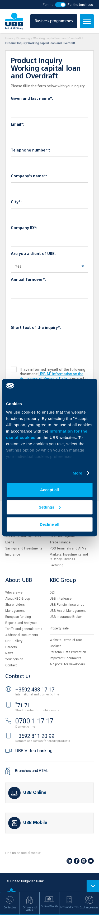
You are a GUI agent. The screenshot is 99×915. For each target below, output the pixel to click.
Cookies (56, 646)
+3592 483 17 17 (34, 689)
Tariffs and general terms (23, 629)
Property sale (59, 628)
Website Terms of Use (66, 640)
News (9, 653)
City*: (16, 202)
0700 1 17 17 (34, 721)
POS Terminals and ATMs (68, 548)
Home (9, 38)
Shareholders (15, 604)
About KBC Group (17, 598)
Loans (9, 542)
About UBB (18, 580)
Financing (23, 38)
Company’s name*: (29, 176)
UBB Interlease (61, 598)
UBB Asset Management (68, 611)
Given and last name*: (32, 99)
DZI (52, 592)
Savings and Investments (24, 548)
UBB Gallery (13, 641)
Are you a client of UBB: (33, 254)
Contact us (18, 676)
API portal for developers (67, 664)
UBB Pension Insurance (67, 604)
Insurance (12, 554)
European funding (18, 617)
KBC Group (63, 580)
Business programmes (54, 21)
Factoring (56, 565)
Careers (11, 647)
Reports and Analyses (21, 623)
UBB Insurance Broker (66, 617)
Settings (50, 507)
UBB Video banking (34, 750)
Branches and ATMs (32, 771)
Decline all (49, 524)
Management (15, 611)
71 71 (22, 705)
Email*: (17, 124)
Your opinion (14, 659)
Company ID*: (24, 228)
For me (48, 5)
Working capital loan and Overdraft (57, 38)
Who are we (13, 592)
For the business (80, 5)
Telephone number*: (30, 150)
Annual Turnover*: (28, 280)
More (77, 473)
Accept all (49, 489)
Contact (11, 665)
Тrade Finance (60, 542)
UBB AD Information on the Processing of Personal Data (51, 376)
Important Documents (66, 658)
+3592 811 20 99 (34, 736)
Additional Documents (21, 635)
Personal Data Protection (68, 652)
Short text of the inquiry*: (36, 328)
